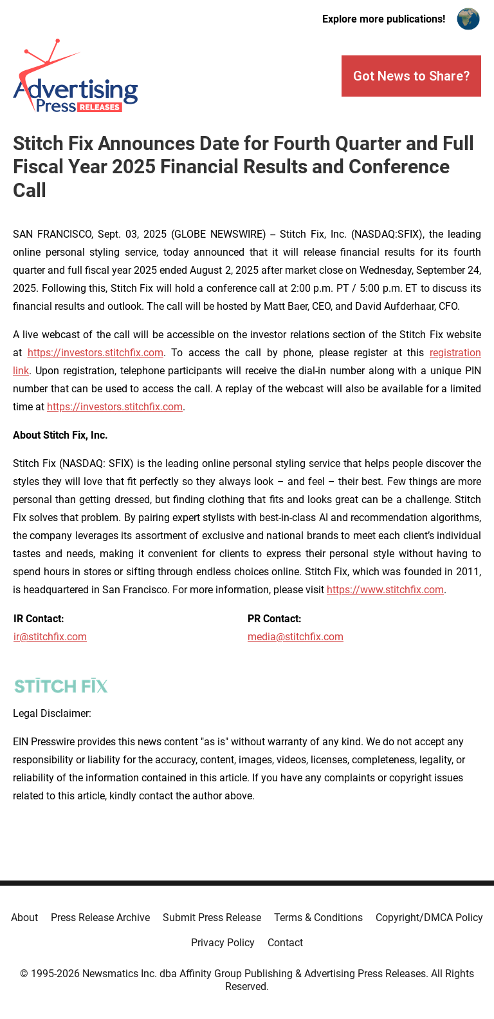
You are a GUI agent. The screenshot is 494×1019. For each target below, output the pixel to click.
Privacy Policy (223, 943)
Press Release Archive (100, 917)
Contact (285, 943)
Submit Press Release (212, 917)
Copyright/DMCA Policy (429, 917)
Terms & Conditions (318, 917)
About (24, 917)
